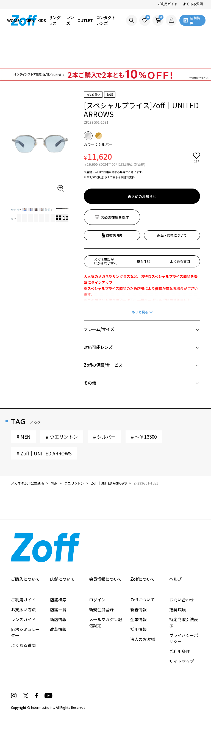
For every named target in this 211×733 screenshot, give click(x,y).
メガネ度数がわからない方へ (105, 261)
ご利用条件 (179, 651)
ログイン (97, 599)
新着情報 (138, 609)
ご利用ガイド (167, 3)
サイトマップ (181, 661)
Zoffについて (142, 599)
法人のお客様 (142, 639)
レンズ (70, 20)
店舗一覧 (58, 609)
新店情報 (58, 619)
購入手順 (143, 261)
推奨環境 (177, 609)
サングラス (54, 20)
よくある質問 (193, 3)
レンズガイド (23, 619)
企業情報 (138, 619)
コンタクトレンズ (105, 20)
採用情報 (138, 629)
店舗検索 (58, 599)
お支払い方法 (23, 609)
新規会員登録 (101, 609)
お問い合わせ (181, 599)
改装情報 (58, 629)
